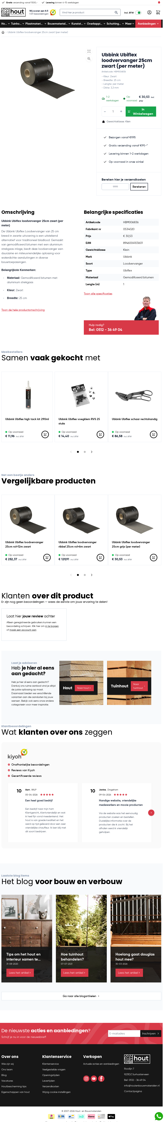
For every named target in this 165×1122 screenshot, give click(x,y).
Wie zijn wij (7, 1066)
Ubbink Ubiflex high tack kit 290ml (27, 421)
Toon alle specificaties (98, 296)
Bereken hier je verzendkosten (124, 182)
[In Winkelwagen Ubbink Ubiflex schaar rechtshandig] (153, 437)
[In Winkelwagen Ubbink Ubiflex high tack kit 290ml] (45, 437)
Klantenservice (50, 1066)
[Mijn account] (149, 13)
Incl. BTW (129, 14)
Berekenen (139, 189)
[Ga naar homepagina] (3, 34)
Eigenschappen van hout (15, 1094)
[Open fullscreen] (89, 54)
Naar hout (84, 690)
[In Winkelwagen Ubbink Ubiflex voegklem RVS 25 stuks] (100, 437)
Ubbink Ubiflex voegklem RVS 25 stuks (79, 424)
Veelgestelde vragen (53, 1071)
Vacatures (7, 1083)
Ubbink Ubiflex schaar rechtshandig (134, 421)
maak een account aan (23, 632)
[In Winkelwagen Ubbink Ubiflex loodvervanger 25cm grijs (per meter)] (153, 560)
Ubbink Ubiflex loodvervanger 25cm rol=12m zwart (24, 547)
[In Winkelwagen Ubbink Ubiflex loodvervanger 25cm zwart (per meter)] (141, 114)
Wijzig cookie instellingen (56, 1094)
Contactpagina (133, 1093)
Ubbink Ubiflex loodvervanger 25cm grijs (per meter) (131, 547)
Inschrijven (150, 1036)
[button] (20, 1060)
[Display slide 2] (84, 454)
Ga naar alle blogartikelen (81, 998)
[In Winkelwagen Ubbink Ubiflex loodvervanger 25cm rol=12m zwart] (47, 560)
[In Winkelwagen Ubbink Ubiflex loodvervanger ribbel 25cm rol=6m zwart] (100, 560)
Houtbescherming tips (13, 1088)
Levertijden (48, 1083)
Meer (129, 26)
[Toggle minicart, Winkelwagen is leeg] (158, 13)
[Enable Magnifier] (89, 61)
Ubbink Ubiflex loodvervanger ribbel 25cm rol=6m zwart (77, 547)
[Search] (116, 14)
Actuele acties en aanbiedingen (101, 1066)
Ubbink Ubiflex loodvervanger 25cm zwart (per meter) (127, 63)
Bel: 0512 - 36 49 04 (105, 332)
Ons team (7, 1071)
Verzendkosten (50, 1088)
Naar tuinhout (139, 688)
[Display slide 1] (77, 454)
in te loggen (52, 628)
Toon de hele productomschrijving (23, 312)
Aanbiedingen (148, 26)
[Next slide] (91, 454)
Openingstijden (51, 1077)
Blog (4, 1077)
